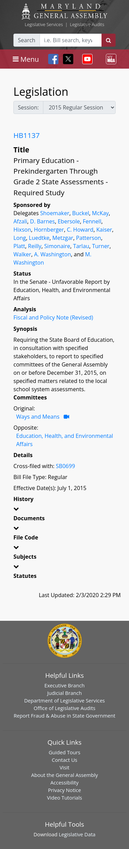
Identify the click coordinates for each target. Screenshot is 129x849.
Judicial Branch (64, 692)
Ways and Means (38, 416)
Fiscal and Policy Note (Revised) (53, 317)
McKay (100, 213)
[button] (64, 510)
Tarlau (81, 246)
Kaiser (104, 229)
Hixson (22, 229)
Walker (22, 254)
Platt (19, 246)
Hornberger (49, 229)
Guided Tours (64, 752)
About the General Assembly (64, 774)
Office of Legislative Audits (64, 708)
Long (19, 238)
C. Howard (80, 229)
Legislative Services (44, 24)
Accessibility (65, 782)
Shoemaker (54, 213)
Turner (101, 246)
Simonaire (57, 246)
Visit (64, 767)
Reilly (34, 246)
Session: (28, 107)
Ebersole (69, 221)
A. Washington (52, 254)
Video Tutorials (64, 797)
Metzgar (62, 238)
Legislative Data (77, 834)
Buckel (80, 213)
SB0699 (65, 466)
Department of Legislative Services (64, 700)
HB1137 (26, 135)
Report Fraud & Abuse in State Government (64, 715)
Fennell (92, 221)
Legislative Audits (87, 24)
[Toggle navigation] (25, 59)
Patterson (88, 238)
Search (26, 40)
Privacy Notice (64, 790)
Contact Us (64, 759)
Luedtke (39, 238)
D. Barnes (42, 221)
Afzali (20, 221)
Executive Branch (64, 685)
